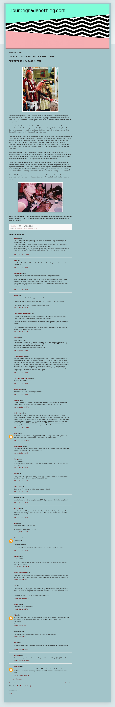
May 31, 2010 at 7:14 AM (21, 350)
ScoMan (16, 295)
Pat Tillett (17, 655)
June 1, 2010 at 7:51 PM (21, 625)
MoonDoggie (18, 273)
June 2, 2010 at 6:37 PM (21, 636)
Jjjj (15, 615)
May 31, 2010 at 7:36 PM (21, 517)
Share (10, 694)
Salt (15, 585)
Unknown (17, 538)
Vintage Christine (19, 356)
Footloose (19, 228)
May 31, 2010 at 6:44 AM (21, 332)
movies (35, 228)
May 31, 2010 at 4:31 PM (21, 468)
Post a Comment (16, 679)
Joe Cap (16, 337)
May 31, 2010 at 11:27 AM (21, 407)
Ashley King (17, 413)
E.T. (15, 228)
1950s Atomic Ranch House (22, 313)
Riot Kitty (17, 508)
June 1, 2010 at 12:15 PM (21, 598)
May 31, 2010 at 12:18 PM (21, 427)
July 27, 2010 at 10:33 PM (21, 675)
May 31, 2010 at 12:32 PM (21, 440)
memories (30, 228)
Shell (15, 523)
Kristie (16, 238)
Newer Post (12, 683)
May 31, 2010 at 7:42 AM (21, 372)
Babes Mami (18, 389)
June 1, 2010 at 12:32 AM (21, 567)
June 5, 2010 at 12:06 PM (21, 660)
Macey (16, 459)
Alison (16, 433)
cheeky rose (17, 486)
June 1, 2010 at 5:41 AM (21, 579)
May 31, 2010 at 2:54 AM (21, 267)
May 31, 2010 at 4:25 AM (21, 308)
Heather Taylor (18, 446)
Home (40, 683)
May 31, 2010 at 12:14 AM (21, 254)
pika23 (16, 642)
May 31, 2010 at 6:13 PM (21, 491)
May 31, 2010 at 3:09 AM (21, 289)
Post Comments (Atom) (24, 686)
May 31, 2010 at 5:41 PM (21, 480)
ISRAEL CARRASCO (20, 573)
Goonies (25, 228)
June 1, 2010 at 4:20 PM (21, 609)
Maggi (16, 474)
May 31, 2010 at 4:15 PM (21, 453)
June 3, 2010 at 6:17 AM (21, 649)
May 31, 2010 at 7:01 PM (21, 502)
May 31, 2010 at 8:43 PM (21, 532)
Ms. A (15, 260)
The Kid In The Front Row (22, 378)
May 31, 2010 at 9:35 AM (21, 394)
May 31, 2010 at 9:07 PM (21, 550)
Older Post (68, 683)
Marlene (16, 556)
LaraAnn (16, 400)
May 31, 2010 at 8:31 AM (21, 383)
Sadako (16, 604)
